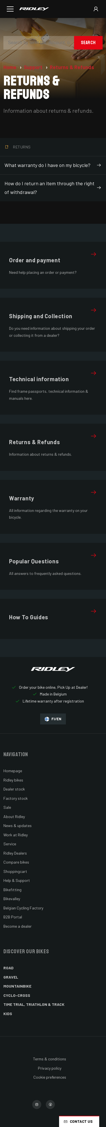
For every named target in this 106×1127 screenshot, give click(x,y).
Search (88, 43)
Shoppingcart (15, 871)
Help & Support (16, 880)
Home (10, 67)
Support (34, 67)
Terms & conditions (49, 1058)
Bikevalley (11, 898)
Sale (7, 807)
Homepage (12, 770)
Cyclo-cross (16, 995)
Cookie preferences (49, 1077)
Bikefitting (12, 889)
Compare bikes (16, 862)
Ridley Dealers (15, 853)
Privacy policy (49, 1068)
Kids (7, 1013)
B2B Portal (12, 916)
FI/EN (53, 719)
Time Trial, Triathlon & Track (33, 1004)
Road (8, 967)
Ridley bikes (13, 780)
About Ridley (14, 816)
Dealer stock (14, 789)
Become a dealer (17, 926)
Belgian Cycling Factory (23, 907)
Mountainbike (17, 986)
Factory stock (15, 798)
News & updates (17, 825)
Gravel (10, 977)
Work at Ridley (15, 834)
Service (9, 843)
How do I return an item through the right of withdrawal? (53, 187)
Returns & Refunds (72, 67)
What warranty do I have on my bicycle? (53, 165)
